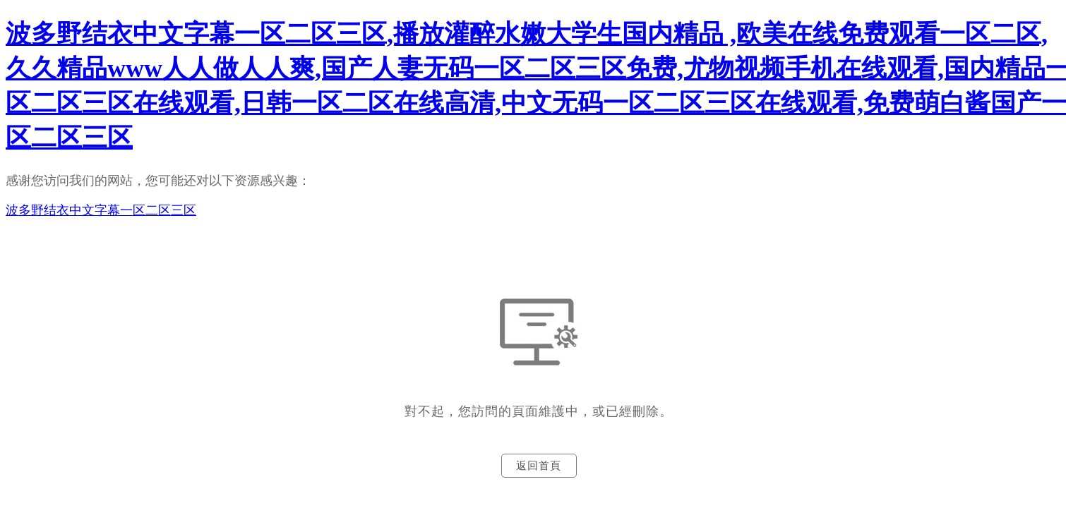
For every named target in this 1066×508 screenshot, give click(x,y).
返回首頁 (538, 465)
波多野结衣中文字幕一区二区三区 (101, 210)
